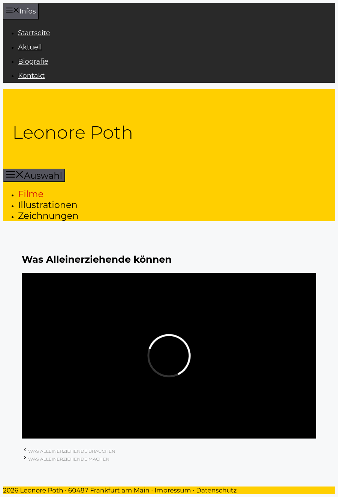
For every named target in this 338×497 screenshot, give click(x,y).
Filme (30, 194)
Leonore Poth (72, 132)
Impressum (172, 490)
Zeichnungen (48, 215)
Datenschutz (216, 490)
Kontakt (31, 76)
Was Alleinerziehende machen (68, 459)
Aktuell (30, 47)
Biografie (33, 61)
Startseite (34, 33)
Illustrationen (48, 204)
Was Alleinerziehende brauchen (71, 451)
